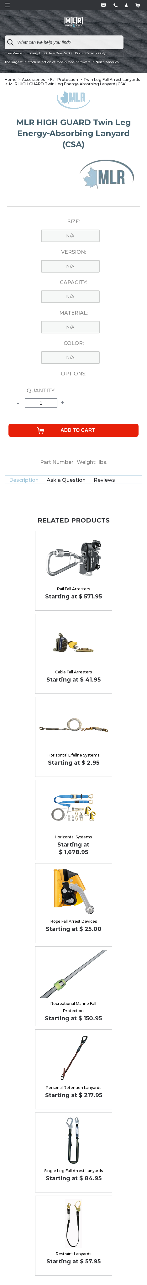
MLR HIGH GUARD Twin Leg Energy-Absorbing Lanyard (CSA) (68, 84)
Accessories (33, 79)
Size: (73, 222)
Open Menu (7, 5)
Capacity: (73, 282)
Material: (73, 313)
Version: (73, 252)
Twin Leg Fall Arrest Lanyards (111, 79)
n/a (70, 236)
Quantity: (41, 391)
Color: (74, 343)
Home (11, 79)
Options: (73, 374)
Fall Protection (64, 79)
